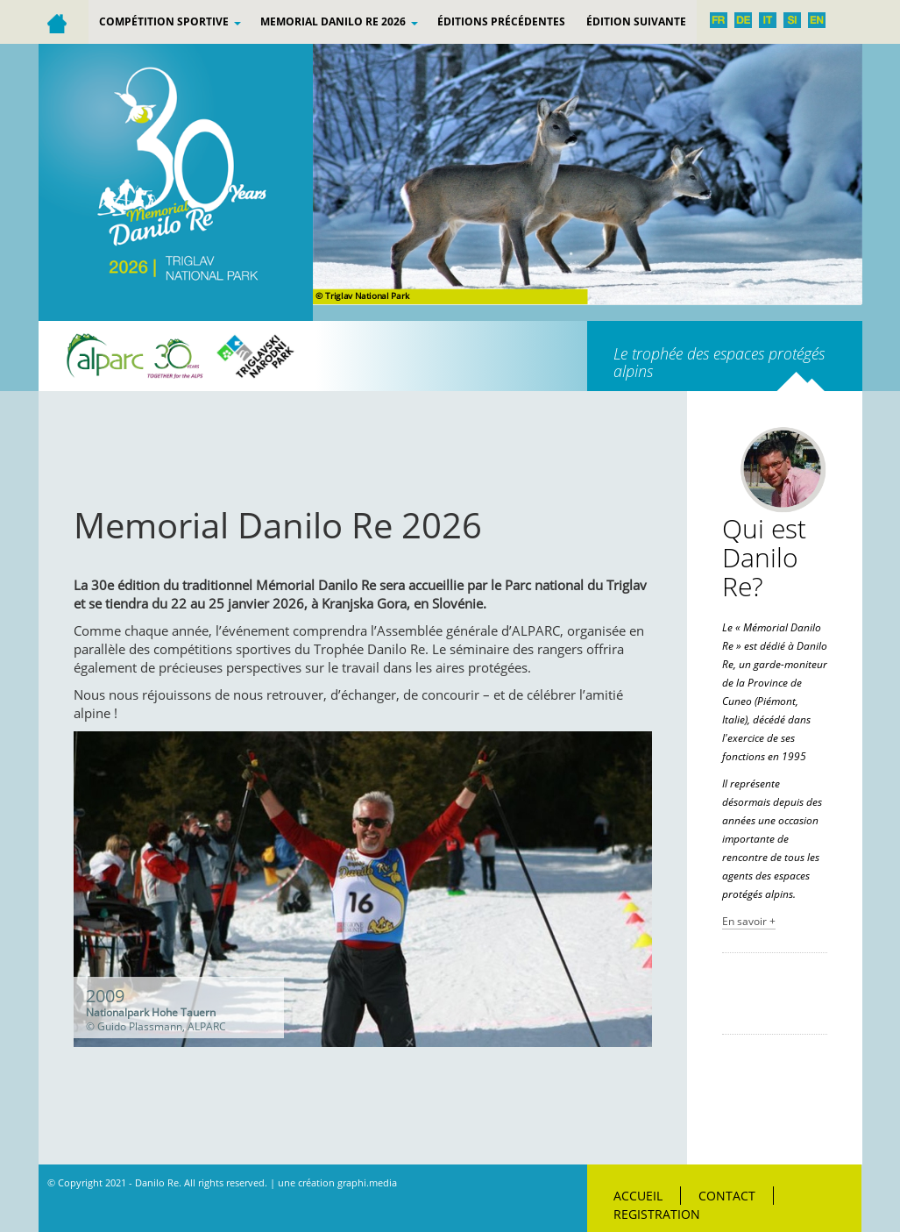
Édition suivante (636, 21)
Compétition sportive (170, 21)
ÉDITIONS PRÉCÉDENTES (501, 21)
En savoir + (749, 921)
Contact (726, 1195)
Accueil (638, 1195)
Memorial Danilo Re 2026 (339, 21)
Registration (656, 1214)
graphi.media (367, 1182)
